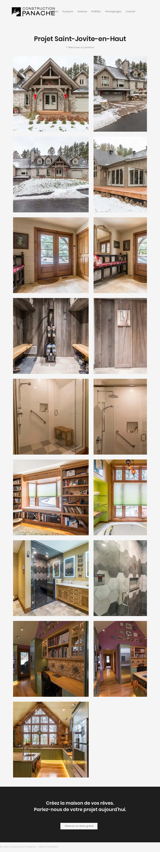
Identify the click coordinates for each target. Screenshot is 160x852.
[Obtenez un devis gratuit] (78, 826)
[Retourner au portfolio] (80, 47)
